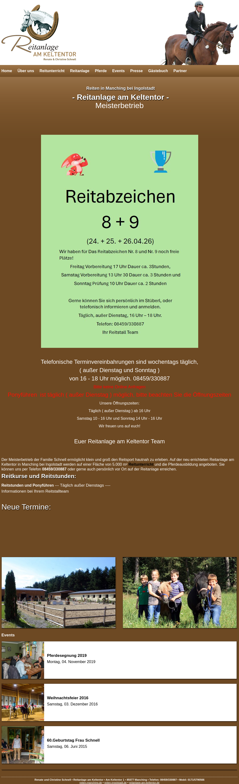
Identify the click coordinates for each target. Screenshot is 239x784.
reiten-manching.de (90, 782)
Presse (136, 71)
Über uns (25, 71)
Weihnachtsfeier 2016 (67, 698)
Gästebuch (158, 71)
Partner (180, 71)
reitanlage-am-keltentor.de (144, 782)
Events (118, 71)
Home (6, 71)
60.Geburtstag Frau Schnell (73, 740)
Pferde (101, 71)
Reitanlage (79, 71)
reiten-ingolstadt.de (115, 782)
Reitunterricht (52, 71)
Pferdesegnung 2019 (67, 655)
